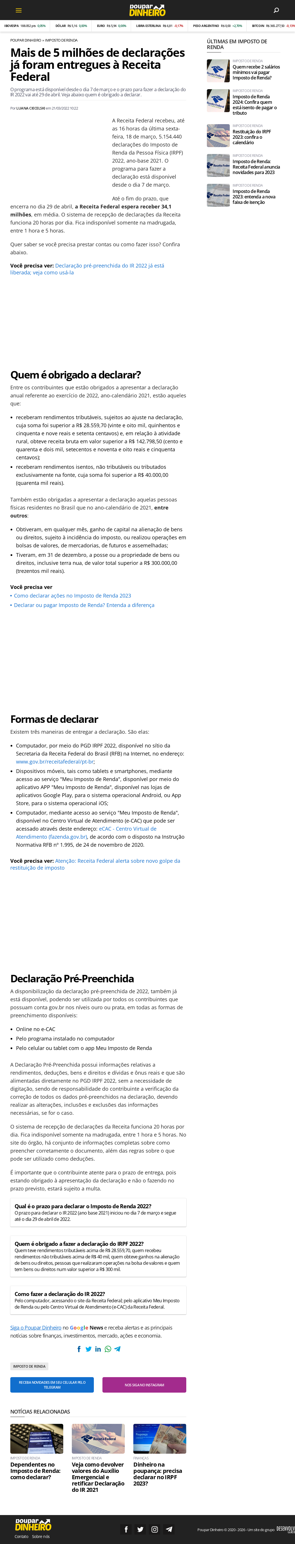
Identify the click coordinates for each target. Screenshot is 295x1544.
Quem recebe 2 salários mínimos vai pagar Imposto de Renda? (256, 72)
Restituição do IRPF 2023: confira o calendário (252, 137)
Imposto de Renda (61, 40)
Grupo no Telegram (169, 1529)
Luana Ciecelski (30, 108)
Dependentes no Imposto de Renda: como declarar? (35, 1470)
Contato (21, 1536)
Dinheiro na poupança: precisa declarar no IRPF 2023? (157, 1474)
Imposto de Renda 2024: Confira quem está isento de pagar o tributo (255, 105)
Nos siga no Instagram (144, 1385)
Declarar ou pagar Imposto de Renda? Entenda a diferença (84, 605)
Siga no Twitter (140, 1529)
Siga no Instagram (154, 1529)
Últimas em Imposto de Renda (237, 44)
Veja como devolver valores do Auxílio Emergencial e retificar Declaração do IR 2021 (98, 1477)
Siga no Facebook (126, 1529)
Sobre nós (41, 1536)
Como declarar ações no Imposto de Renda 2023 (72, 595)
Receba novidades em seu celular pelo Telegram (52, 1385)
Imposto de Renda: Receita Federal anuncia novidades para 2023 (256, 167)
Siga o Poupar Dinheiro (36, 1327)
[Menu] (19, 10)
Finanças (141, 1458)
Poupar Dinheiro (25, 40)
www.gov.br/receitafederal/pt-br (55, 761)
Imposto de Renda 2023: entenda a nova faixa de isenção (254, 197)
